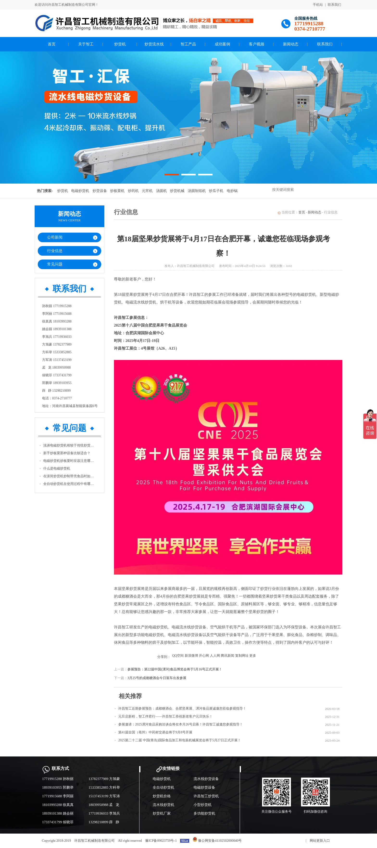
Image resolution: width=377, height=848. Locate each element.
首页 (52, 44)
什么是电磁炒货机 (56, 468)
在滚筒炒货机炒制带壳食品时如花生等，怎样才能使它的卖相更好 (69, 476)
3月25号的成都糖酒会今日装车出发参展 (156, 678)
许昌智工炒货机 (206, 796)
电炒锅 (232, 191)
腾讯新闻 (227, 655)
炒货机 (120, 44)
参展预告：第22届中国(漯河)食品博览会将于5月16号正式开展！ (174, 669)
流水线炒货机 (163, 805)
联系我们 (334, 4)
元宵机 (147, 191)
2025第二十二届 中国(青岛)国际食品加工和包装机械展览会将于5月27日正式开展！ (179, 740)
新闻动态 (290, 44)
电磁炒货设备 (204, 787)
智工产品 (188, 44)
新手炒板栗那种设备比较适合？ (66, 453)
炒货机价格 (162, 796)
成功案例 (222, 44)
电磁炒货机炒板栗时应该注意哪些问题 (69, 461)
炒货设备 (100, 191)
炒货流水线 (154, 44)
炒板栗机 (117, 191)
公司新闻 (55, 237)
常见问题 (55, 264)
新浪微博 (191, 655)
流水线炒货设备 (206, 779)
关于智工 (86, 44)
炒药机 (133, 191)
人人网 (215, 655)
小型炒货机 (203, 805)
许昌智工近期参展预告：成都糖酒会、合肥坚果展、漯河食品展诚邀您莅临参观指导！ (182, 708)
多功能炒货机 (204, 813)
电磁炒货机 (80, 191)
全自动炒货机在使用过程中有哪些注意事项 (69, 484)
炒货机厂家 (162, 813)
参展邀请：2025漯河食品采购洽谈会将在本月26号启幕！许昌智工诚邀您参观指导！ (180, 724)
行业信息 (55, 251)
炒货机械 (177, 191)
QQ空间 (178, 655)
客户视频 (256, 44)
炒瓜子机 (216, 191)
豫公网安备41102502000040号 (217, 840)
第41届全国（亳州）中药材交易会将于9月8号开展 (155, 732)
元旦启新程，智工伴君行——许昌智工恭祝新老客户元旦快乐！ (165, 716)
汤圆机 (161, 191)
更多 (252, 655)
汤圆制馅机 (197, 191)
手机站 (318, 4)
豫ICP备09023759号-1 (161, 840)
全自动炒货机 (163, 787)
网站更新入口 (320, 840)
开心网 (204, 655)
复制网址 (242, 655)
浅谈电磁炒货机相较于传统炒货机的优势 (69, 445)
